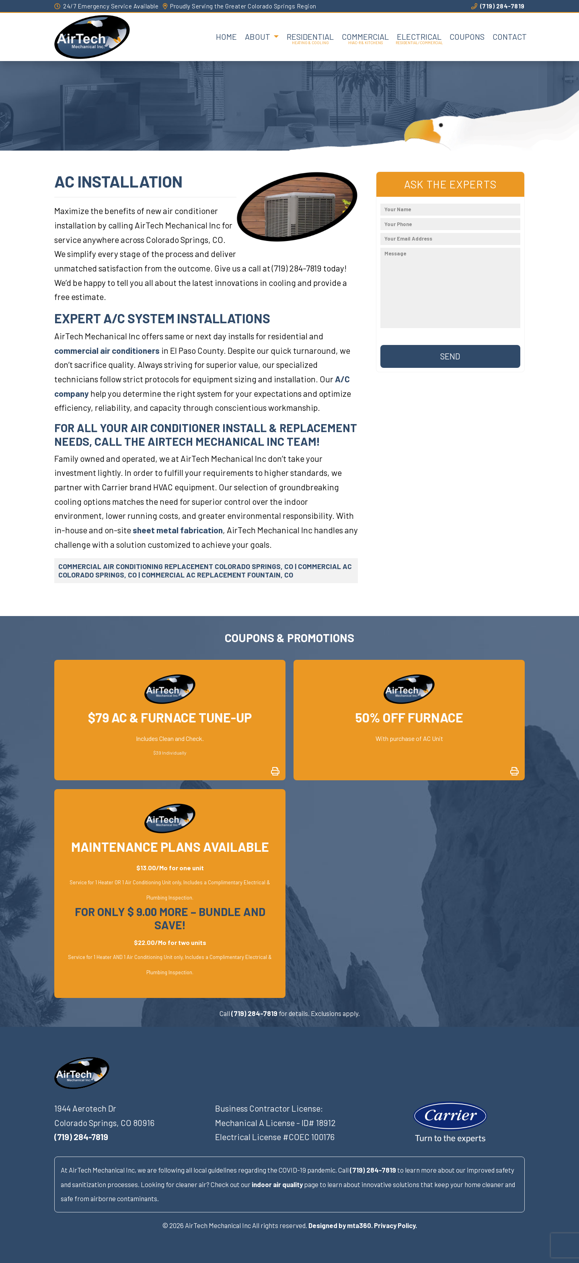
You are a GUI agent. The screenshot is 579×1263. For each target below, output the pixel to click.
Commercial (365, 36)
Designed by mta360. (340, 1225)
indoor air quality (277, 1184)
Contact (510, 36)
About (258, 36)
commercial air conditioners (107, 350)
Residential (310, 36)
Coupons (467, 36)
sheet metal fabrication (178, 530)
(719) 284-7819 (498, 6)
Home (226, 36)
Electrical (419, 36)
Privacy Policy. (395, 1225)
